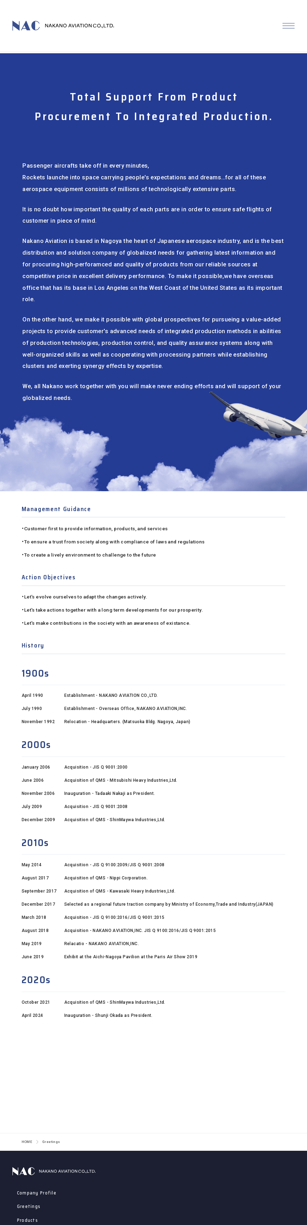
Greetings (29, 1206)
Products (27, 1220)
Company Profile (36, 1193)
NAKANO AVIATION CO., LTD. (63, 26)
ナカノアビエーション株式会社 (53, 1171)
